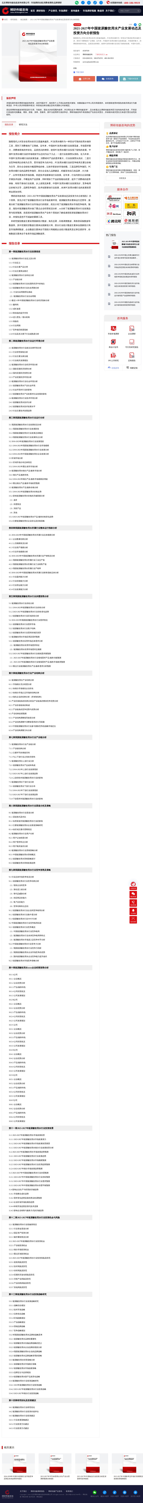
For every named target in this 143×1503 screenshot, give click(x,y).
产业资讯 (52, 11)
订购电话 (76, 58)
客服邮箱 (76, 62)
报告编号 (76, 51)
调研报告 (41, 10)
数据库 (100, 11)
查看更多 (122, 178)
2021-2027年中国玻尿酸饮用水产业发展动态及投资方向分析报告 (55, 19)
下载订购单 (78, 72)
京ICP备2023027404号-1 (74, 1494)
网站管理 (25, 1497)
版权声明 (11, 98)
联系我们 (69, 1491)
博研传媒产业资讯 (55, 1491)
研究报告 (13, 19)
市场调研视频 (89, 11)
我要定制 (132, 367)
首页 (32, 11)
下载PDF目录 (130, 79)
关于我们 (110, 10)
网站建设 (40, 1497)
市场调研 (64, 10)
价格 (75, 68)
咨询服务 (76, 10)
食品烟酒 (23, 19)
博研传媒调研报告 (38, 1491)
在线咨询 (107, 79)
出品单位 (76, 54)
